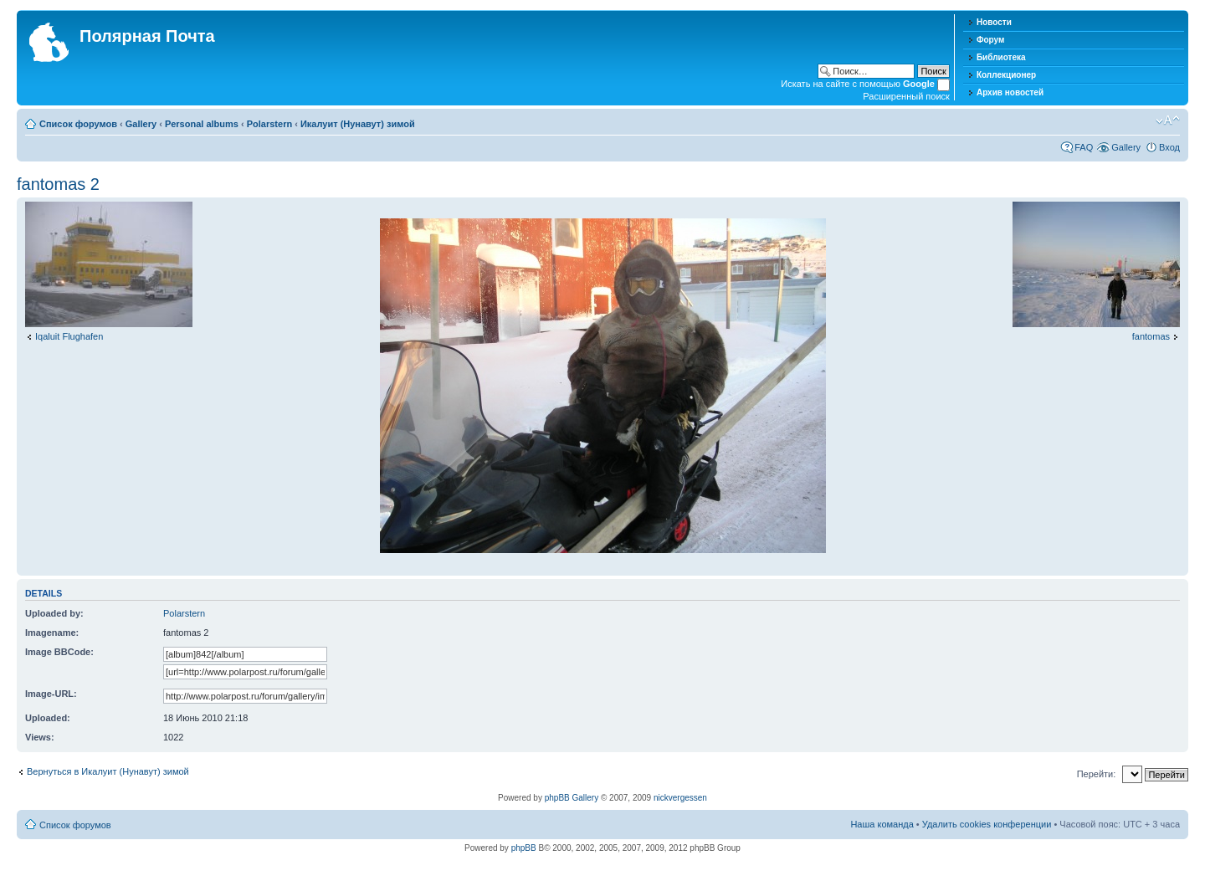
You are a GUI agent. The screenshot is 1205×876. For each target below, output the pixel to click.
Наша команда (881, 824)
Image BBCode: (59, 652)
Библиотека (1001, 57)
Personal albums (201, 124)
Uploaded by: (54, 613)
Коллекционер (1006, 74)
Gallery (141, 124)
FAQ (1083, 147)
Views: (39, 737)
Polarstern (269, 124)
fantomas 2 (58, 184)
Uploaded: (47, 718)
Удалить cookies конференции (987, 824)
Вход (1169, 147)
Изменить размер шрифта (1168, 120)
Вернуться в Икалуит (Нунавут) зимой (108, 771)
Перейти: (1096, 774)
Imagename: (52, 633)
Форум (990, 39)
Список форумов (78, 124)
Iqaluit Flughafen (69, 336)
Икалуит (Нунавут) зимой (357, 124)
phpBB (523, 848)
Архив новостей (1010, 92)
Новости (994, 22)
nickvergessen (680, 797)
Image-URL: (51, 694)
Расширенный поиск (906, 96)
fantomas (1151, 336)
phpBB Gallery (571, 797)
